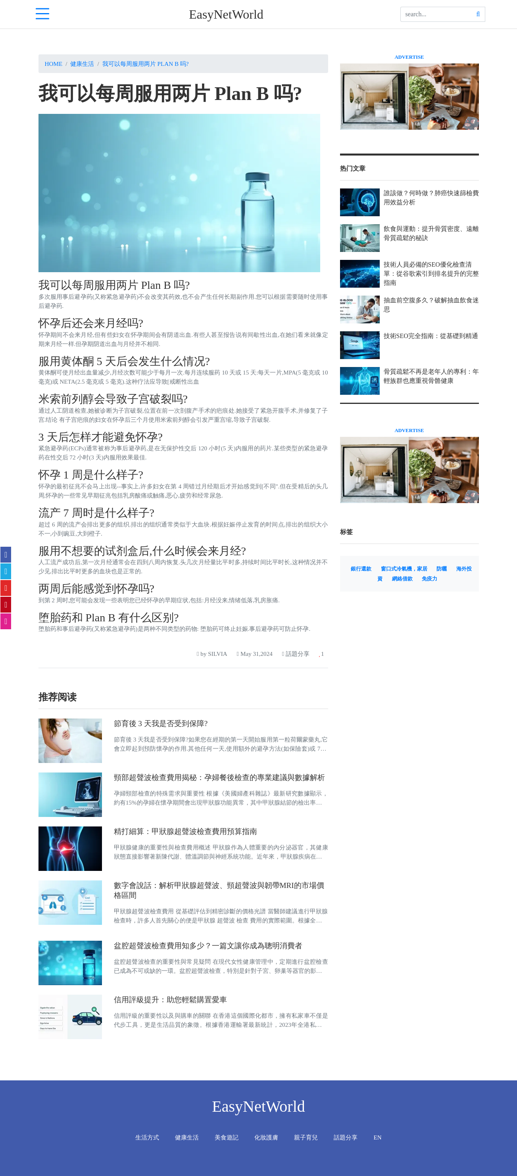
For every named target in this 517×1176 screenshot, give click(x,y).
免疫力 (429, 579)
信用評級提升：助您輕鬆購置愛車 (170, 999)
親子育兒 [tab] (306, 1137)
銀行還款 (361, 569)
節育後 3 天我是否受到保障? (161, 723)
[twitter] (6, 571)
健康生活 (82, 63)
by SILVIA (212, 653)
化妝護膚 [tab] (266, 1137)
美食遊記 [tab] (226, 1137)
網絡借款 (402, 579)
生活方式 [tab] (147, 1137)
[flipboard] (6, 588)
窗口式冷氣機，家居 (404, 569)
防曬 (441, 569)
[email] (6, 621)
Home (54, 63)
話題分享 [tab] (345, 1137)
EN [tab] (377, 1137)
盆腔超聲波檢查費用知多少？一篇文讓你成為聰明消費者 (208, 946)
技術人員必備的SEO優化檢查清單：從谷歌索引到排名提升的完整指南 (431, 273)
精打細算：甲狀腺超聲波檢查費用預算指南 (185, 831)
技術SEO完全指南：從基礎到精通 (431, 335)
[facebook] (6, 554)
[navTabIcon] (42, 14)
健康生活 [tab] (187, 1137)
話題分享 (295, 653)
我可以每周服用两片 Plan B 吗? (145, 63)
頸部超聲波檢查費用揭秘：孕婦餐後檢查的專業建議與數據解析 (219, 777)
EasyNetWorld (226, 14)
